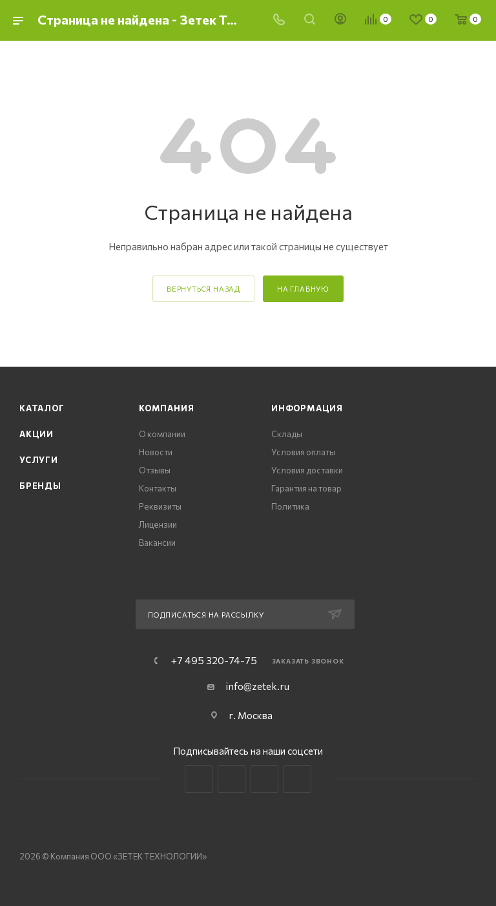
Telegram (231, 779)
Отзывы (154, 470)
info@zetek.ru (257, 686)
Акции (36, 434)
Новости (155, 452)
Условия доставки (307, 470)
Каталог (42, 408)
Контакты (157, 488)
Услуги (38, 460)
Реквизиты (160, 506)
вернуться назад (203, 289)
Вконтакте (198, 779)
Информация (307, 408)
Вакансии (157, 542)
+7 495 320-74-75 (214, 660)
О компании (162, 434)
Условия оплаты (303, 452)
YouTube (264, 779)
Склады (286, 434)
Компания (166, 408)
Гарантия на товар (306, 488)
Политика (290, 506)
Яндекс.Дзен (297, 779)
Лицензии (158, 524)
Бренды (40, 485)
